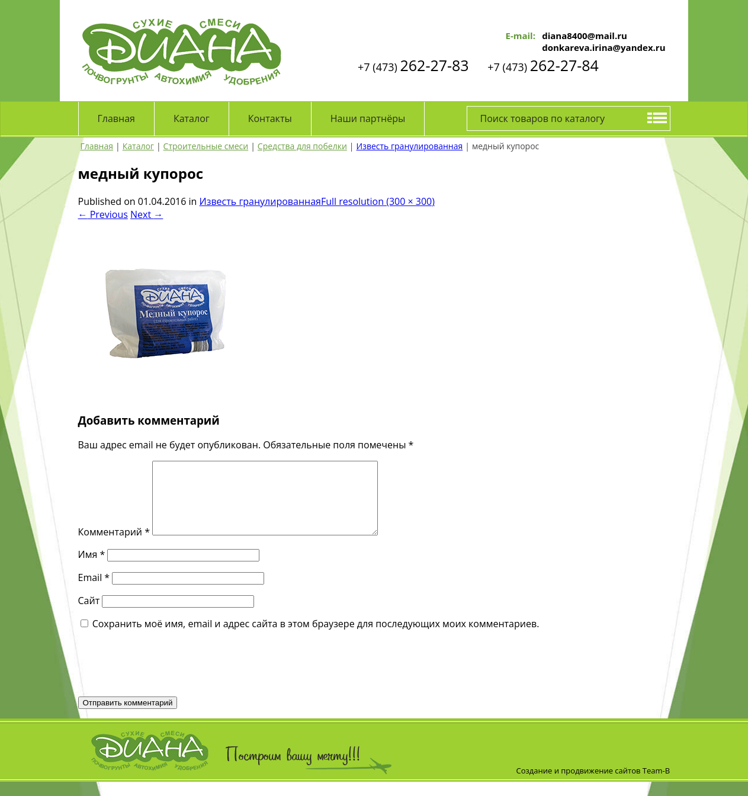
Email (94, 591)
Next (146, 214)
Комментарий (114, 546)
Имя (91, 568)
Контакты (270, 118)
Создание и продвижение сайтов (578, 784)
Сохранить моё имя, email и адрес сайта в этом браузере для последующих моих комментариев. (316, 637)
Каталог (192, 118)
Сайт (89, 614)
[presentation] (168, 677)
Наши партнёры (368, 118)
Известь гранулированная (260, 201)
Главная (116, 118)
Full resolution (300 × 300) (378, 201)
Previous (103, 214)
